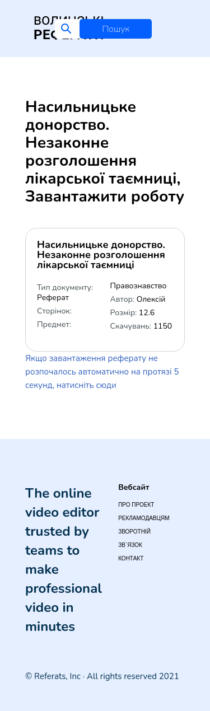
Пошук (115, 29)
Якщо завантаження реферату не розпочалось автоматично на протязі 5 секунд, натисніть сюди (102, 372)
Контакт (130, 558)
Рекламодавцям (143, 518)
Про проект (136, 505)
